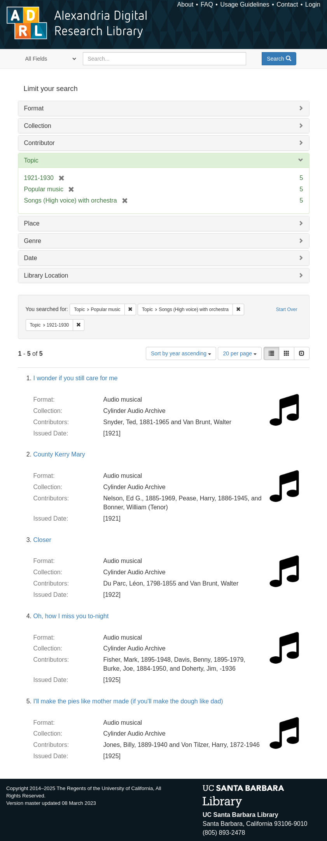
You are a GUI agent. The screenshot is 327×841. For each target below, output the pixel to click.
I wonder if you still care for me (75, 378)
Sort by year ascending (181, 353)
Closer (42, 540)
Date (30, 258)
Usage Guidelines (244, 4)
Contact (287, 4)
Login (312, 4)
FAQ (207, 4)
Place (32, 223)
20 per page (240, 353)
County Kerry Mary (59, 454)
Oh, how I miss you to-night (71, 616)
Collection (37, 125)
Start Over (286, 309)
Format (34, 108)
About (185, 4)
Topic (31, 160)
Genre (32, 241)
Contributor (39, 143)
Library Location (46, 275)
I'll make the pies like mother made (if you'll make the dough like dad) (128, 701)
